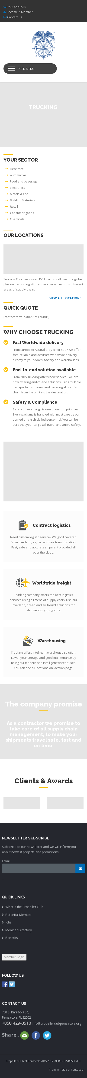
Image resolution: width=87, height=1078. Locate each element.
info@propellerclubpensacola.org (56, 1023)
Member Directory (19, 930)
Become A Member (19, 12)
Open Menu (25, 69)
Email (6, 861)
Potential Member (19, 914)
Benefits (12, 938)
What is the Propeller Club (24, 907)
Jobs (9, 922)
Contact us (14, 17)
